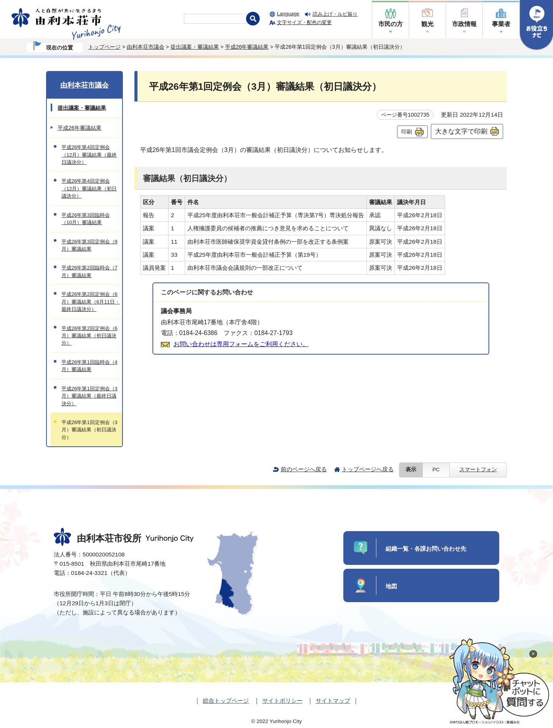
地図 (391, 586)
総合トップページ (226, 700)
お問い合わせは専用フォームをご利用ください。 (241, 344)
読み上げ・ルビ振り (335, 14)
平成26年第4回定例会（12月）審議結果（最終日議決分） (89, 154)
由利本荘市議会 (145, 47)
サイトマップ (333, 700)
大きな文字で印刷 (461, 131)
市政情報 (464, 24)
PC (436, 469)
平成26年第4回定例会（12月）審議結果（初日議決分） (89, 188)
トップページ (104, 47)
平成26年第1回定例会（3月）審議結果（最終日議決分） (89, 396)
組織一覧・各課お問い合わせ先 (426, 548)
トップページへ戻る (368, 469)
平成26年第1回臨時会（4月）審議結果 (89, 365)
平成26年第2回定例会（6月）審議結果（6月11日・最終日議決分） (90, 301)
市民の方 (390, 24)
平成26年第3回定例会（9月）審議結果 (89, 245)
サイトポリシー (282, 700)
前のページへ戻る (304, 469)
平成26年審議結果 (247, 47)
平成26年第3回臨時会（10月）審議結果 (85, 218)
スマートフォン (478, 469)
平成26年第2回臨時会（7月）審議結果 (89, 271)
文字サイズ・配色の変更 (304, 22)
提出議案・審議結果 (195, 47)
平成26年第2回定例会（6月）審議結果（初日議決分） (89, 335)
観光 (427, 24)
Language (288, 14)
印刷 (406, 132)
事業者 (501, 24)
